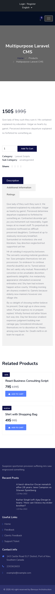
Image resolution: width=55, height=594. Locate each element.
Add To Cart (27, 148)
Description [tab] (13, 180)
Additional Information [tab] (19, 187)
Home (20, 58)
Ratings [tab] (11, 194)
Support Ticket (11, 541)
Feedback (9, 529)
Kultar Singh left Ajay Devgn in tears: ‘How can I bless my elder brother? (34, 502)
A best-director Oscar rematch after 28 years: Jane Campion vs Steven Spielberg (33, 487)
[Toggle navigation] (49, 18)
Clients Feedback (13, 535)
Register (31, 4)
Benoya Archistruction (41, 589)
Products (33, 58)
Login (22, 4)
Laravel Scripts (22, 156)
